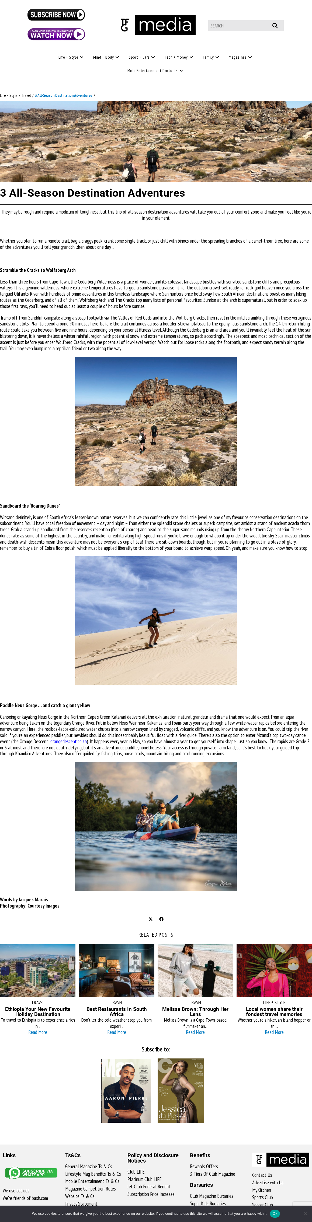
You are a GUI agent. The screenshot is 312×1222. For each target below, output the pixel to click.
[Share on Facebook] (161, 919)
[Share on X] (150, 919)
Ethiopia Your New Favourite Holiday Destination (37, 1012)
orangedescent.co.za (68, 741)
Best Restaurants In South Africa (116, 1012)
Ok (275, 1214)
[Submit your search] (277, 25)
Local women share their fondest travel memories (274, 1012)
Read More (37, 1032)
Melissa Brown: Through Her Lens (195, 1012)
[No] (305, 1213)
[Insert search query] (246, 25)
